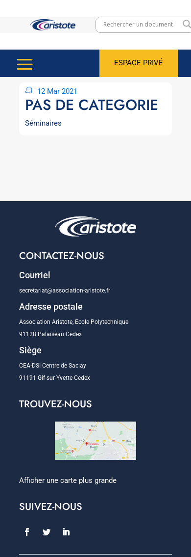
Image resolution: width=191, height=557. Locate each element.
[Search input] (140, 24)
